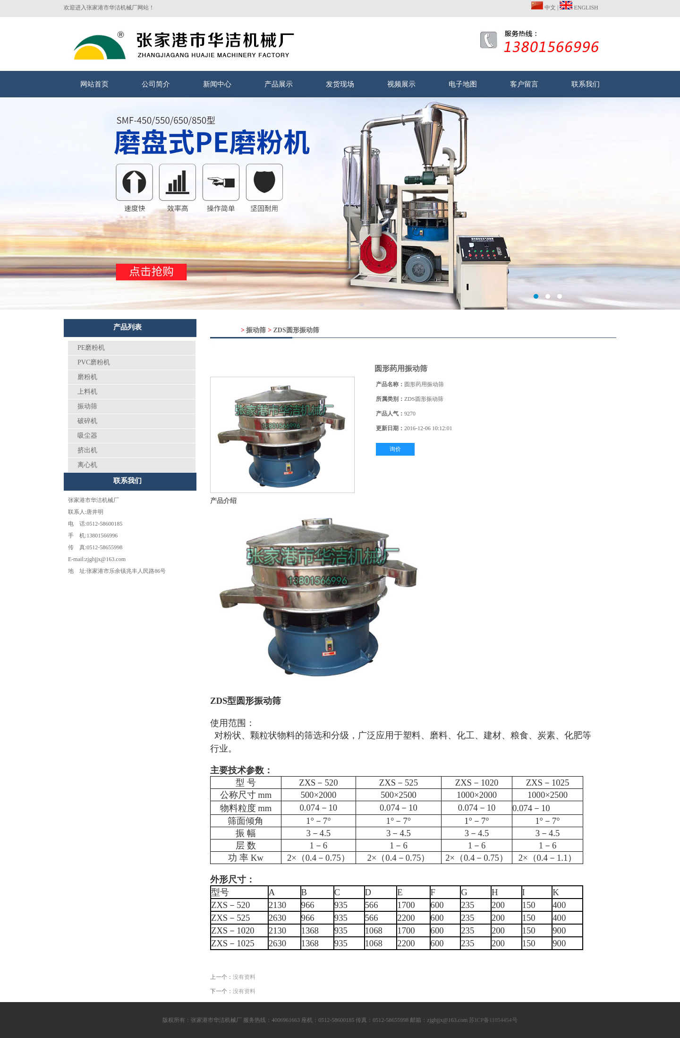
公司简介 (156, 84)
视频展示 (401, 84)
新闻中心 (217, 84)
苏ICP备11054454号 (493, 1020)
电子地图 (463, 84)
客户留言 (524, 84)
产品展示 (278, 84)
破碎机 (87, 420)
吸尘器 (87, 435)
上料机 (87, 391)
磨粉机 (87, 377)
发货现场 (340, 84)
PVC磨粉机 (93, 362)
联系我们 (585, 84)
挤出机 (87, 450)
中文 (543, 7)
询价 (395, 449)
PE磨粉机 (91, 347)
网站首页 (94, 84)
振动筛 (87, 406)
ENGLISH (579, 7)
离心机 (87, 464)
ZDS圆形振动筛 (296, 330)
